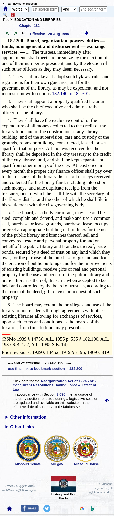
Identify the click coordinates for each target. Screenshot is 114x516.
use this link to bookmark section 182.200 (45, 368)
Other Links (22, 426)
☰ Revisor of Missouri (21, 3)
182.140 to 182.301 (70, 93)
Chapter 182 (29, 26)
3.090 (61, 394)
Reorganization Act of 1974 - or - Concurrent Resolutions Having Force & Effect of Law (54, 385)
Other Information (28, 417)
